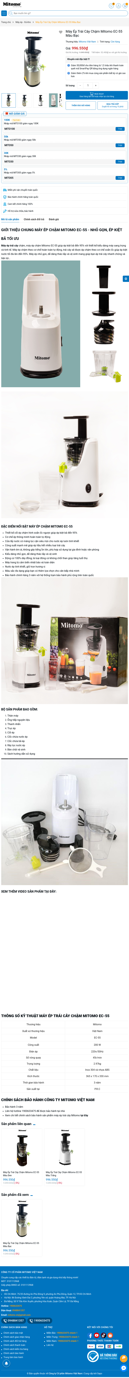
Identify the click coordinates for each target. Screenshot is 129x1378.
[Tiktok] (103, 1335)
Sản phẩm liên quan (16, 1124)
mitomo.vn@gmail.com (19, 1315)
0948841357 (18, 1310)
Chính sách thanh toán (14, 1345)
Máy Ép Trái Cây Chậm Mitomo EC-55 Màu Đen (21, 1174)
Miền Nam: (62, 1341)
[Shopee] (110, 1335)
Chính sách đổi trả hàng (15, 1341)
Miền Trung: (62, 1337)
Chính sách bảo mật (13, 1333)
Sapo (99, 1373)
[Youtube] (96, 1335)
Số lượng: (70, 85)
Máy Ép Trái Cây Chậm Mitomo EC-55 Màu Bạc (21, 1245)
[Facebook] (90, 1335)
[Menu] (4, 13)
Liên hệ (50, 1345)
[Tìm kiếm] (11, 13)
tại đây (84, 1115)
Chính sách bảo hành (14, 1353)
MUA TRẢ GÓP (112, 105)
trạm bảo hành (58, 575)
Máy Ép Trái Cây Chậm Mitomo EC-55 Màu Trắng (64, 1174)
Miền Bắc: (62, 1333)
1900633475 (29, 1111)
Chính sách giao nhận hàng (17, 1337)
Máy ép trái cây (9, 245)
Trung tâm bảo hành (13, 1357)
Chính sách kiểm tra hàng (16, 1349)
